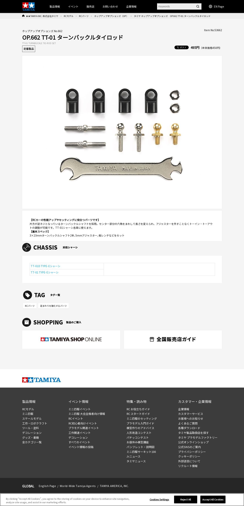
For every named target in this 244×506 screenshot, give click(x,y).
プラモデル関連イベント (83, 428)
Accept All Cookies (212, 499)
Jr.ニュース (133, 456)
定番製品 (28, 49)
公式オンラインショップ (193, 442)
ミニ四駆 (27, 414)
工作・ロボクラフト (34, 423)
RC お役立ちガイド (138, 409)
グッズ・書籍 (30, 437)
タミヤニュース (136, 461)
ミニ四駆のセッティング (142, 418)
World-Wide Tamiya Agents (78, 486)
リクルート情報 (188, 466)
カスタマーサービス (190, 414)
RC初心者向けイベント (82, 423)
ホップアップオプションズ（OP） (111, 16)
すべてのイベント (79, 442)
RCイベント (75, 418)
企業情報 (183, 409)
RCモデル (68, 16)
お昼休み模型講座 (138, 442)
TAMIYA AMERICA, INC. (114, 486)
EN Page (216, 6)
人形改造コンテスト (139, 433)
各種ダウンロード (189, 428)
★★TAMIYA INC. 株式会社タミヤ (42, 16)
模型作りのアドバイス (140, 428)
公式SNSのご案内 (189, 447)
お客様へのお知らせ (190, 418)
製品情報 (55, 6)
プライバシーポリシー (192, 452)
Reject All (185, 499)
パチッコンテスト (138, 437)
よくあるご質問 (188, 423)
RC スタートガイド (138, 414)
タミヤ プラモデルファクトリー (198, 437)
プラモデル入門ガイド (140, 423)
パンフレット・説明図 (140, 447)
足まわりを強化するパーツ (53, 305)
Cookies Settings (159, 499)
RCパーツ (84, 16)
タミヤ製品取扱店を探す (193, 433)
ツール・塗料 (30, 428)
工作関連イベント (79, 433)
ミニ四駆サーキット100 (141, 452)
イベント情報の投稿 (80, 447)
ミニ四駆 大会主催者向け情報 (86, 414)
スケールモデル (32, 418)
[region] (122, 499)
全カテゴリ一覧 (32, 442)
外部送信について (189, 461)
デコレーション (32, 433)
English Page (47, 486)
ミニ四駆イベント (79, 409)
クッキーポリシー (189, 456)
